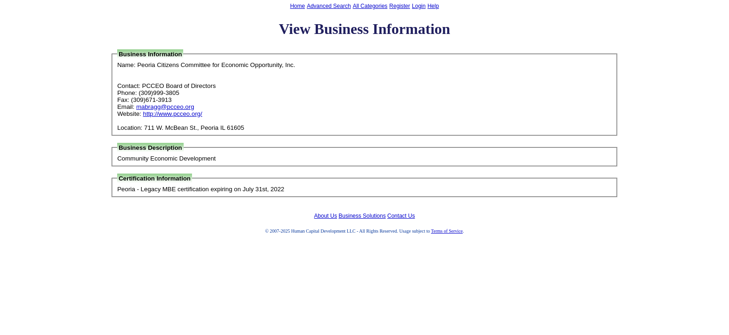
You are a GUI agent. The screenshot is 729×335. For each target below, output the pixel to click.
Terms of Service (447, 231)
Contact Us (401, 216)
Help (433, 6)
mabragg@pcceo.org (165, 106)
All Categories (370, 6)
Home (297, 6)
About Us (325, 216)
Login (418, 6)
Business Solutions (361, 216)
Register (399, 6)
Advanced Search (329, 6)
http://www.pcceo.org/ (172, 113)
